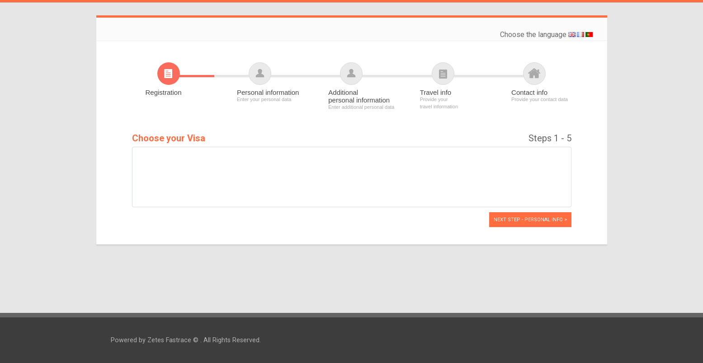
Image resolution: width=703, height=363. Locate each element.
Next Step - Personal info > (530, 220)
